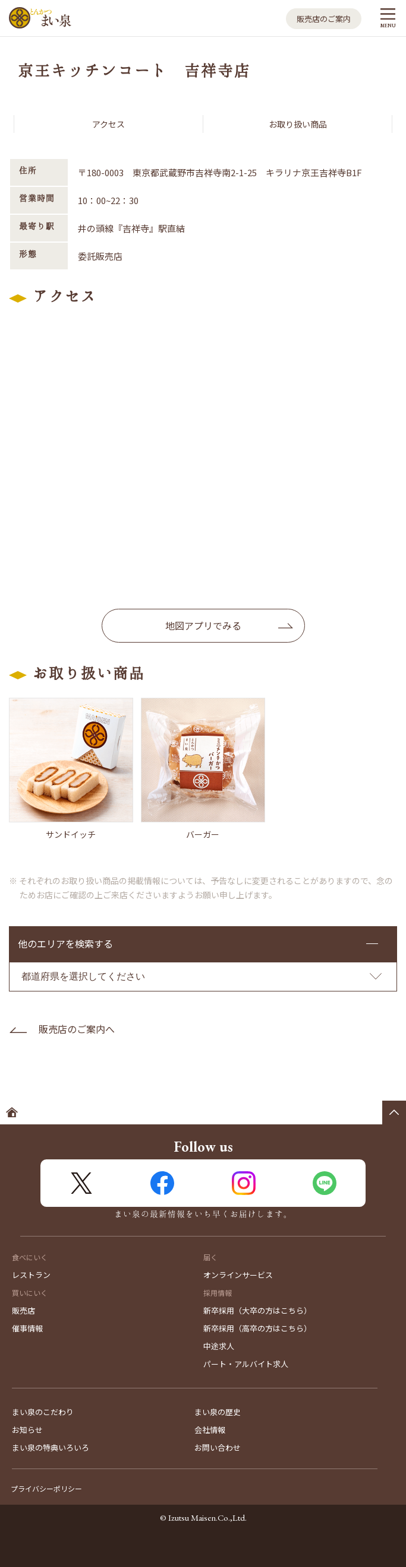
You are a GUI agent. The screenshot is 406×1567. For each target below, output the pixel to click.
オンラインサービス (238, 1274)
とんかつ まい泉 (40, 18)
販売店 (23, 1310)
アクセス (108, 124)
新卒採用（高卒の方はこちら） (257, 1328)
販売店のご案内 (324, 18)
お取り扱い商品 (298, 124)
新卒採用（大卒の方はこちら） (257, 1310)
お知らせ (27, 1429)
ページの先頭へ (394, 1112)
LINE (324, 1183)
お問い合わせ (217, 1447)
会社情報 (209, 1429)
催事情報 (27, 1328)
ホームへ (12, 1112)
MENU (387, 25)
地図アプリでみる (203, 625)
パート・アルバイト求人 (245, 1363)
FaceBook (162, 1183)
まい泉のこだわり (43, 1411)
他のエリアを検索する (65, 943)
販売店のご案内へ (77, 1029)
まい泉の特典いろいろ (50, 1447)
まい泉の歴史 (217, 1411)
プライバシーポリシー (46, 1488)
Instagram (244, 1183)
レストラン (31, 1274)
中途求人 (218, 1346)
